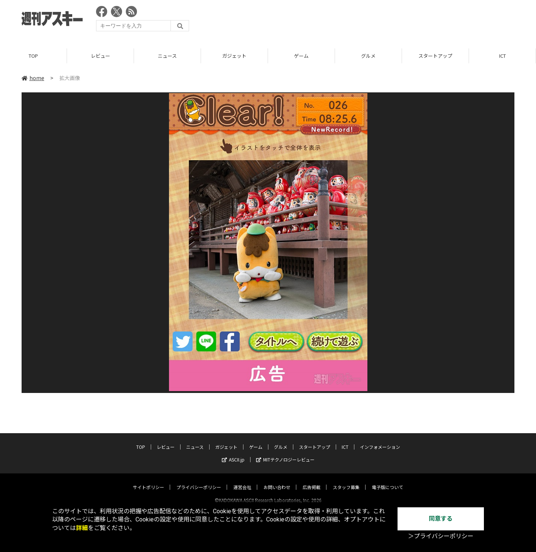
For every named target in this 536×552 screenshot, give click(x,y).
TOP (33, 55)
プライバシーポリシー (198, 480)
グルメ (368, 55)
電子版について (387, 480)
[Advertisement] (378, 20)
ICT (502, 55)
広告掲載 (311, 480)
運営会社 (242, 480)
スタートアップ (435, 55)
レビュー (100, 55)
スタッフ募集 (346, 480)
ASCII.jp (233, 453)
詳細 (82, 528)
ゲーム (301, 55)
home (33, 78)
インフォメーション (380, 440)
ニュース (167, 55)
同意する (441, 518)
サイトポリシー (148, 480)
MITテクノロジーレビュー (285, 453)
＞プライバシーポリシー (440, 536)
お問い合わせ (277, 480)
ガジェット (234, 55)
